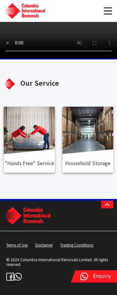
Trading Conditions (76, 244)
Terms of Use (17, 244)
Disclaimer (44, 244)
